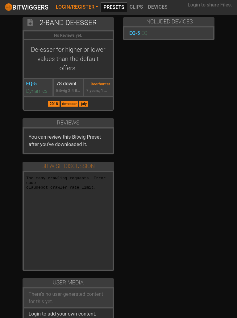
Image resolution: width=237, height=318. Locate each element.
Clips (136, 7)
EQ (144, 33)
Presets (113, 7)
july (84, 104)
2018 (53, 104)
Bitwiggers (26, 7)
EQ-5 (31, 84)
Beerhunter (100, 84)
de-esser (69, 104)
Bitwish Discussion (68, 166)
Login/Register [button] (75, 7)
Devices (158, 7)
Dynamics (37, 91)
